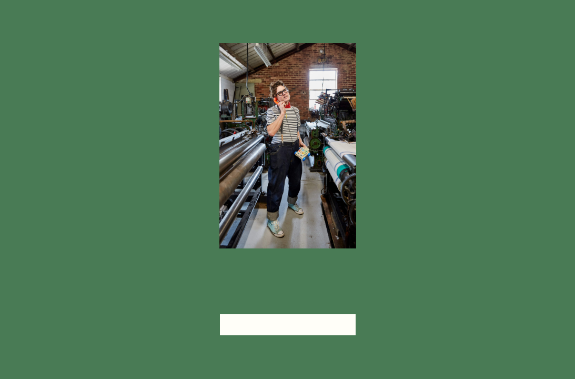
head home (287, 324)
